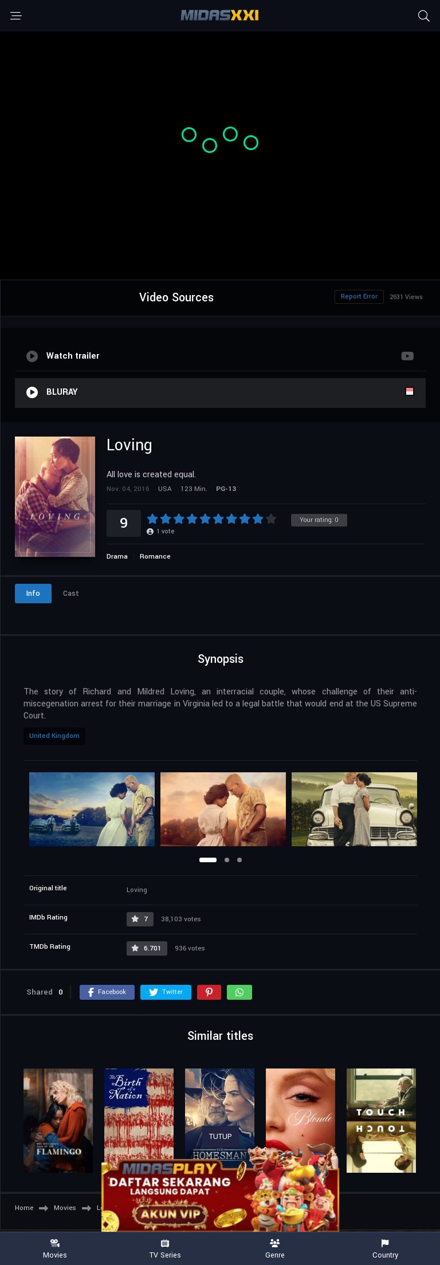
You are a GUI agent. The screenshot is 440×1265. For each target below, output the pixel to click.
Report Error (359, 296)
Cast (71, 593)
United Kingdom (54, 736)
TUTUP (220, 1137)
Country (385, 1249)
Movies (55, 1249)
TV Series (165, 1249)
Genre (275, 1249)
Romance (155, 556)
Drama (117, 556)
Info (33, 593)
